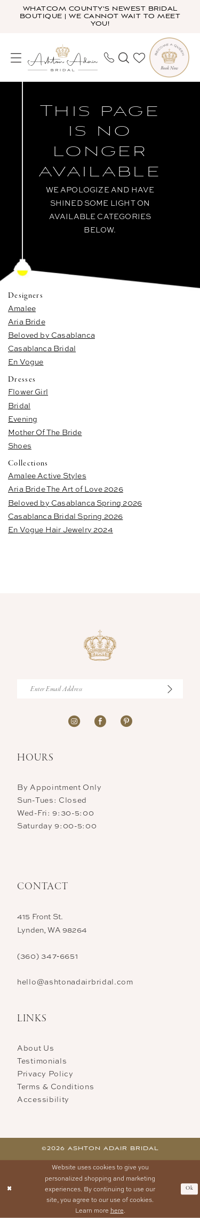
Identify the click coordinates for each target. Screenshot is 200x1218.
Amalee (22, 308)
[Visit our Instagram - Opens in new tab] (74, 720)
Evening (22, 419)
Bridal (19, 405)
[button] (16, 57)
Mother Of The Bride (45, 432)
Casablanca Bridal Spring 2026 (65, 516)
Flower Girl (28, 391)
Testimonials (42, 1061)
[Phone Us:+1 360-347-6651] (109, 57)
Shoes (19, 445)
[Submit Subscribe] (174, 689)
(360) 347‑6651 (47, 956)
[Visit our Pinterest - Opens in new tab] (126, 720)
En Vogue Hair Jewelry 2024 (60, 529)
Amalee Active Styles (47, 475)
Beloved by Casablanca (51, 335)
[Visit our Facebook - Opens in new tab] (100, 720)
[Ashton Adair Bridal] (63, 57)
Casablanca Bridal (42, 348)
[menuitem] (16, 57)
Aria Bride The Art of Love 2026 (65, 489)
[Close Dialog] (9, 1189)
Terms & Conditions (55, 1086)
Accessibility (43, 1099)
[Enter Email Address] (100, 689)
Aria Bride (26, 321)
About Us (35, 1048)
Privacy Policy (45, 1073)
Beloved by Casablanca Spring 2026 (75, 503)
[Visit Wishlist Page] (139, 58)
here (117, 1210)
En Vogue (26, 361)
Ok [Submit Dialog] (190, 1188)
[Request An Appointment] (169, 57)
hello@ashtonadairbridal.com (75, 981)
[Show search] (123, 57)
